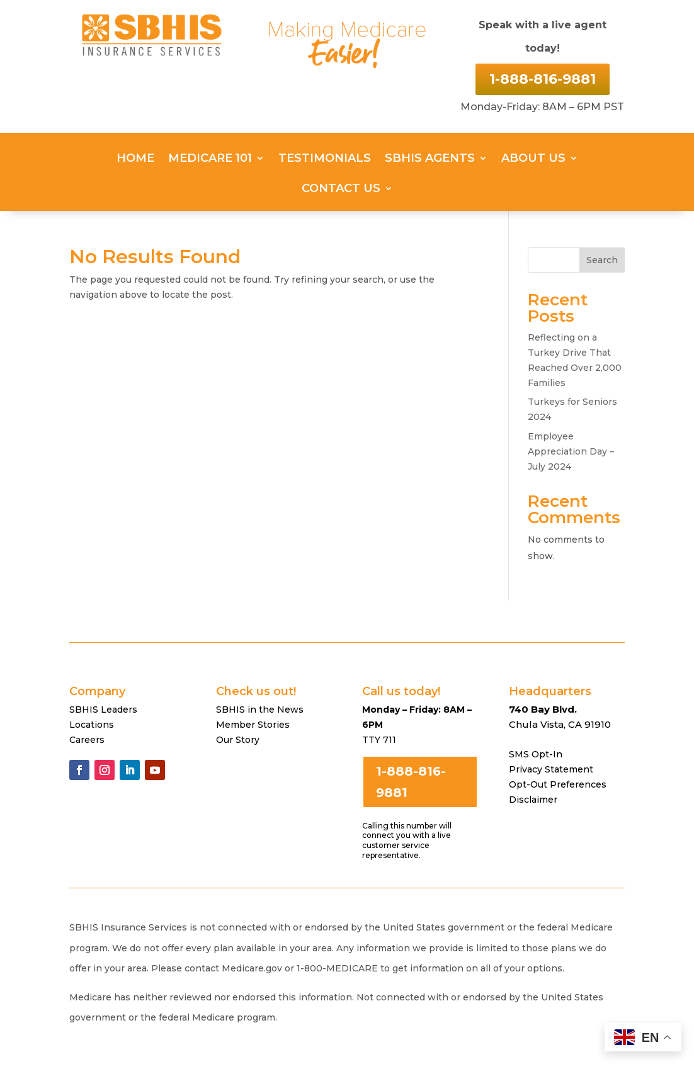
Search (602, 260)
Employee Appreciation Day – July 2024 (571, 451)
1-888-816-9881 (542, 79)
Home (135, 159)
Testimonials (324, 159)
